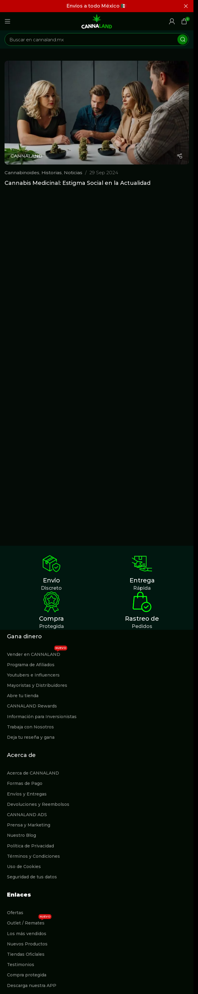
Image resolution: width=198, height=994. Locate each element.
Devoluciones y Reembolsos (38, 804)
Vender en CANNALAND (37, 653)
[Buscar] (97, 39)
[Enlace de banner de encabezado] (96, 6)
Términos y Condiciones (33, 856)
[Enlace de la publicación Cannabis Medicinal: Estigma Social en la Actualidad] (97, 113)
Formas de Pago (24, 783)
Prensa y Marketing (28, 825)
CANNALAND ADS (27, 814)
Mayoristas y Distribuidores (37, 685)
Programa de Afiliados (30, 664)
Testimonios (20, 964)
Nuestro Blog (21, 835)
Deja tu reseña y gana (30, 737)
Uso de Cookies (24, 866)
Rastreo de (142, 618)
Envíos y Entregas (27, 794)
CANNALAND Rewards (32, 706)
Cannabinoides (22, 172)
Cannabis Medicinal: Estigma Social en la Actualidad (77, 183)
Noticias (73, 172)
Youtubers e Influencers (33, 675)
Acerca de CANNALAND (33, 773)
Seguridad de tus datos (32, 877)
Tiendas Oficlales (26, 954)
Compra (51, 618)
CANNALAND (26, 156)
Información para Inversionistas (42, 716)
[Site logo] (97, 21)
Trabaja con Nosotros (30, 727)
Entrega (142, 580)
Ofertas (15, 912)
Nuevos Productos (27, 944)
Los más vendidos (26, 933)
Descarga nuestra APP (31, 985)
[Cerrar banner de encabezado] (185, 6)
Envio (51, 580)
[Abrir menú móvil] (8, 21)
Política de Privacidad (30, 846)
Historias (51, 172)
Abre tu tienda (22, 695)
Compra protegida (26, 975)
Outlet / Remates (29, 922)
